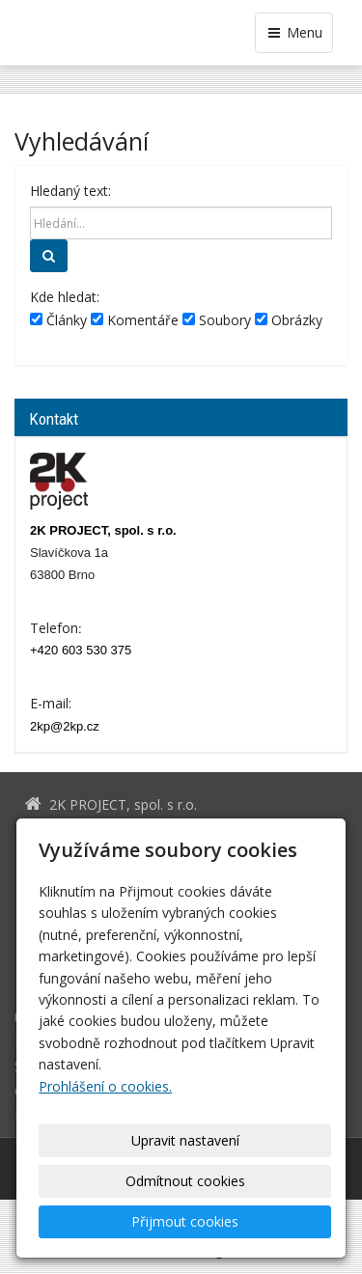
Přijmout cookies (184, 1221)
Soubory (216, 320)
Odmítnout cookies (185, 1181)
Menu (293, 32)
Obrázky (288, 320)
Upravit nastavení (185, 1140)
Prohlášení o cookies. (105, 1086)
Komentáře (135, 320)
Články (58, 320)
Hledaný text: (70, 190)
